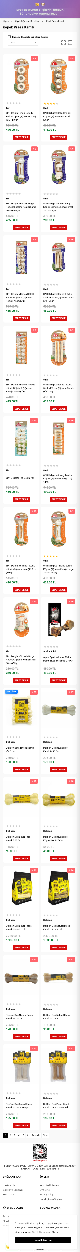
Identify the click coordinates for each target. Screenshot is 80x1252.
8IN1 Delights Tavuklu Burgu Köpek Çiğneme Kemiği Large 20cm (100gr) (58, 569)
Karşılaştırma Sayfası (51, 1199)
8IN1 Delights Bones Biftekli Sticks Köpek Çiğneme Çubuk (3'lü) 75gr (58, 297)
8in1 (8, 108)
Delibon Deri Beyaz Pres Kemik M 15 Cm (55, 749)
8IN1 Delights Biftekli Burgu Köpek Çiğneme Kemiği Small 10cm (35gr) (58, 207)
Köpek (6, 21)
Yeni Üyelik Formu (49, 1185)
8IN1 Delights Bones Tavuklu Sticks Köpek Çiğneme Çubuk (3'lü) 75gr (58, 388)
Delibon (10, 742)
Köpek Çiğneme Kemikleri (27, 21)
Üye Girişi (45, 1189)
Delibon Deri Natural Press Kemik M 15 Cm (19, 1017)
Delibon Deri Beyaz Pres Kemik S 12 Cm (18, 838)
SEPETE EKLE (21, 137)
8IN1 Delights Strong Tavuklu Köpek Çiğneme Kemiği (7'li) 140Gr (58, 478)
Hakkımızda (9, 1185)
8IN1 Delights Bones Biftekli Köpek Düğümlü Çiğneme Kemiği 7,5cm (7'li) (20, 297)
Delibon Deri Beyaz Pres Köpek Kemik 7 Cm (55, 838)
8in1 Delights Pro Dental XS (20, 478)
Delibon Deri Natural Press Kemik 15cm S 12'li (56, 928)
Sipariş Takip (47, 1194)
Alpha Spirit (49, 651)
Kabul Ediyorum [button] (43, 1240)
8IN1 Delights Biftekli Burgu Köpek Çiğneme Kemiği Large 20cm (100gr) (21, 207)
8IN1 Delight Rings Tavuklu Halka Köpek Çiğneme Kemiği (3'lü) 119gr (21, 116)
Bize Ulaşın (9, 1194)
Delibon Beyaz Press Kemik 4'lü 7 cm (20, 749)
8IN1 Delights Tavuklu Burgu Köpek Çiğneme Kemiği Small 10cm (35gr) (21, 660)
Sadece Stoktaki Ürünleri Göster (30, 37)
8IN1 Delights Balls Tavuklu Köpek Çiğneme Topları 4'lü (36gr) (57, 116)
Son (45, 1135)
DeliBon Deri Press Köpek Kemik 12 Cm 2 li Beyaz (19, 1106)
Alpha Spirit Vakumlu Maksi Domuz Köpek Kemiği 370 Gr (58, 659)
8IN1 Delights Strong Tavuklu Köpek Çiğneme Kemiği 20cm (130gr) (21, 569)
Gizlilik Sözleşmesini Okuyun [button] (45, 1232)
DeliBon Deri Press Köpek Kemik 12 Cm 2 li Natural (56, 1106)
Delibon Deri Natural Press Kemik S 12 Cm (56, 1017)
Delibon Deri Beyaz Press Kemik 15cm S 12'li (19, 928)
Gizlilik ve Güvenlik (13, 1189)
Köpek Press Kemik (55, 21)
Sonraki (36, 1135)
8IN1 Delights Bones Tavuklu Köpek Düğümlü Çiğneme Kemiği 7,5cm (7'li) (20, 388)
